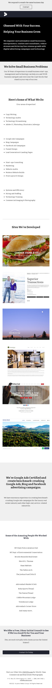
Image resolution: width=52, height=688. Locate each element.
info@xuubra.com (26, 680)
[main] (26, 39)
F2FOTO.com (28, 672)
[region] (26, 5)
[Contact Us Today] (26, 652)
